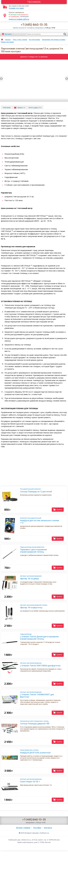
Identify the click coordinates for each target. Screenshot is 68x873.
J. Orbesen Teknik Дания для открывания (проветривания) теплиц (41, 636)
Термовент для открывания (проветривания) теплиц (41, 549)
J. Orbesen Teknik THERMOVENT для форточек (41, 694)
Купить (59, 509)
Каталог (8, 34)
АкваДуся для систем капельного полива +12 (41, 520)
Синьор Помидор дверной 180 (41, 722)
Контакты (48, 827)
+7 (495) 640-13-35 (34, 24)
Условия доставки (16, 8)
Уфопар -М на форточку (41, 606)
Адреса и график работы (19, 19)
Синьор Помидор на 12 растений (41, 490)
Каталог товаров (23, 827)
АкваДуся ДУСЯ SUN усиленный (41, 751)
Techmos (34, 1)
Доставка (37, 827)
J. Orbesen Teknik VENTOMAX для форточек (41, 664)
